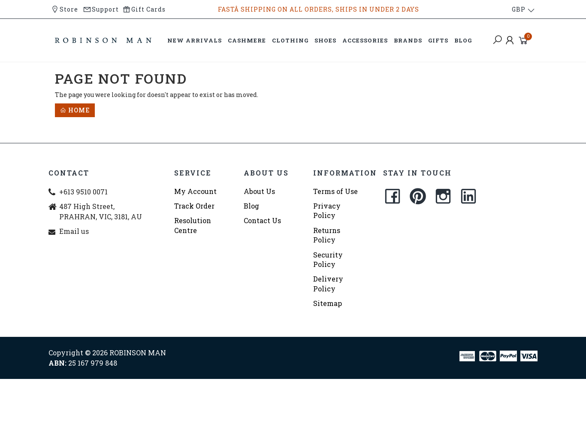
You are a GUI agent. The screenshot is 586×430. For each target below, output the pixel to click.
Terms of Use (335, 191)
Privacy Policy (327, 210)
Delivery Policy (328, 283)
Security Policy (328, 259)
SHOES (325, 40)
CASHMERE (247, 40)
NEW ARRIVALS (194, 40)
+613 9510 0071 (83, 191)
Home (75, 110)
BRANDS (408, 40)
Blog (251, 205)
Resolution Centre (192, 225)
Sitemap (327, 303)
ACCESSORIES (365, 40)
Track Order (194, 205)
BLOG (463, 40)
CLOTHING (290, 40)
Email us (74, 231)
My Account (195, 191)
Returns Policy (326, 235)
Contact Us (262, 220)
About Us (259, 191)
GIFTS (438, 40)
